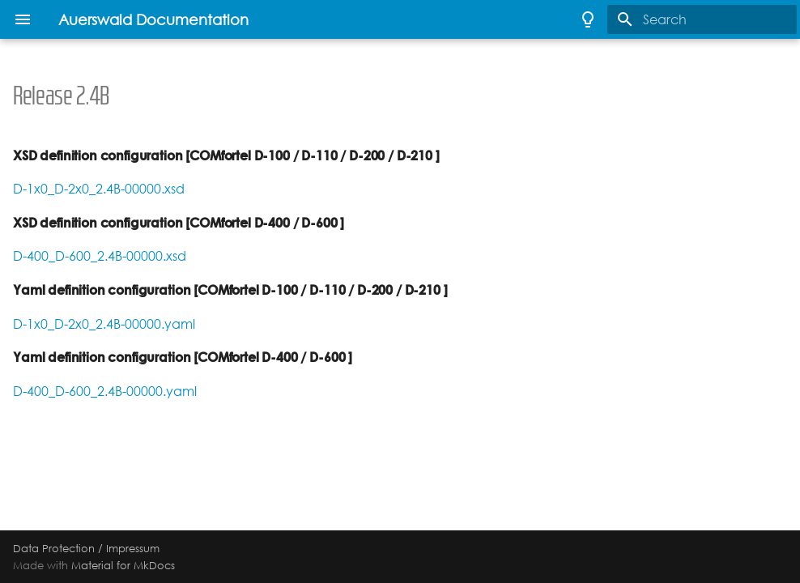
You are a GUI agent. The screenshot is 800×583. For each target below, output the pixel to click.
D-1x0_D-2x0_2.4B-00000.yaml (104, 324)
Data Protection (54, 548)
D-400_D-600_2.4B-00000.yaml (105, 391)
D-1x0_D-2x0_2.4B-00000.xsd (99, 189)
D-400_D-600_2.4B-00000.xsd (99, 256)
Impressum (133, 548)
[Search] (702, 19)
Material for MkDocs (123, 565)
